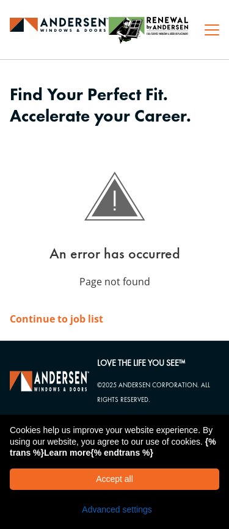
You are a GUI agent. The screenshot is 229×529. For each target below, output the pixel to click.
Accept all (114, 479)
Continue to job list (56, 319)
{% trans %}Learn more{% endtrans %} (113, 447)
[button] (114, 509)
